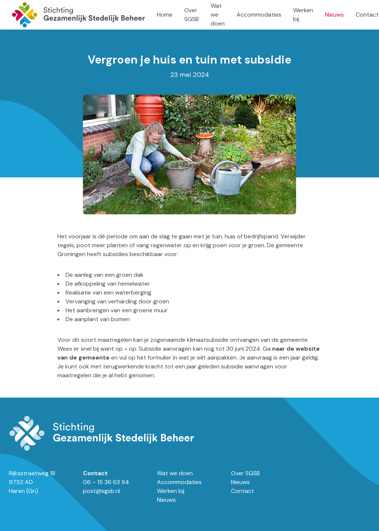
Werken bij (170, 491)
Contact (367, 14)
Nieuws (334, 14)
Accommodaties (259, 14)
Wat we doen (218, 14)
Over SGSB (245, 473)
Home (164, 14)
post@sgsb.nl (101, 491)
